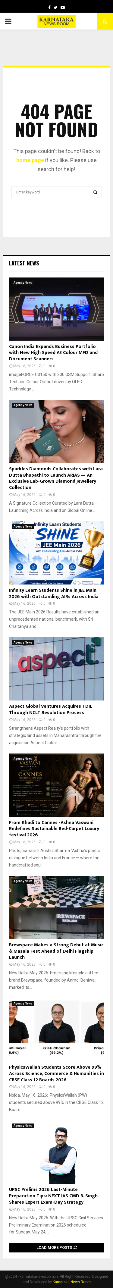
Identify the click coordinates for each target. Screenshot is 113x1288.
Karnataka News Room (72, 1282)
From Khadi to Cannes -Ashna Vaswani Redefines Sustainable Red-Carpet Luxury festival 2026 (54, 829)
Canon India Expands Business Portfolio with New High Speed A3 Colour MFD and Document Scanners (53, 353)
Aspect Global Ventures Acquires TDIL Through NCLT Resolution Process (50, 709)
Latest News (24, 263)
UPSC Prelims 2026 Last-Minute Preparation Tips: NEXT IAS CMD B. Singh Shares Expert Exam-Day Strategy (53, 1196)
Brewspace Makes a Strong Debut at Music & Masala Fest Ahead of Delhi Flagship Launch (56, 951)
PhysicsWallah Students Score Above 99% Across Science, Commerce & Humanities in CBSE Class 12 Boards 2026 (56, 1073)
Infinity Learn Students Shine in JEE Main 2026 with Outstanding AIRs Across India (54, 593)
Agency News (23, 282)
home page (30, 160)
